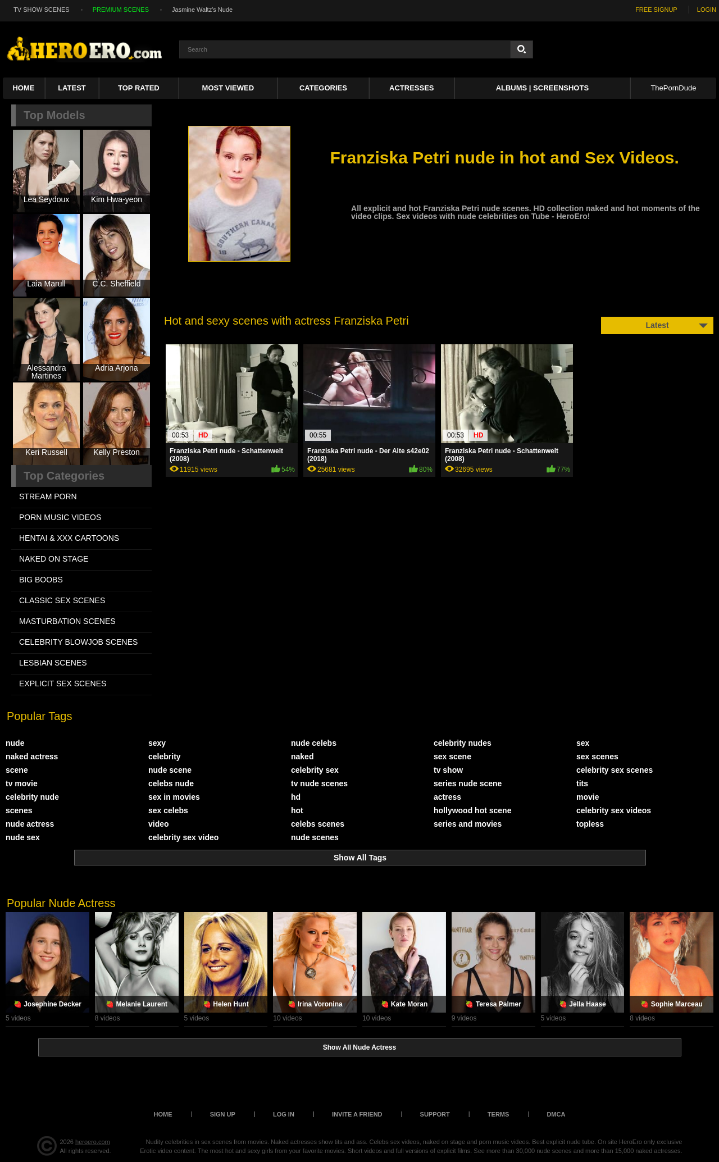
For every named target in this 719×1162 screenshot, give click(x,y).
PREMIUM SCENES (121, 9)
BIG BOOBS (41, 579)
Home (23, 88)
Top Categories (64, 476)
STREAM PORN (48, 496)
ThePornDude (673, 88)
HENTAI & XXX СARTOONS (69, 538)
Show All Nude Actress (359, 1047)
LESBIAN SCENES (53, 662)
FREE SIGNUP (656, 9)
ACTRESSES (411, 88)
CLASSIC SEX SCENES (62, 600)
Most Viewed (228, 88)
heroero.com (92, 1141)
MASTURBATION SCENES (67, 621)
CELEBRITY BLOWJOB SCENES (78, 641)
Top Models (54, 115)
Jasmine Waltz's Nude (202, 9)
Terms (498, 1114)
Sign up (222, 1114)
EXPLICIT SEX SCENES (62, 683)
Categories (323, 88)
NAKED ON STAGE (53, 558)
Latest (72, 88)
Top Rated (139, 88)
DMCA (556, 1114)
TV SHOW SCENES (41, 9)
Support (435, 1114)
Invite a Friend (357, 1114)
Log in (283, 1114)
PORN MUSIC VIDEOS (60, 517)
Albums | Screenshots (542, 88)
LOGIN (706, 9)
